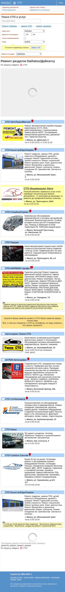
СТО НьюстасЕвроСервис (19, 150)
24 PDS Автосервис (16, 360)
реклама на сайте (16, 577)
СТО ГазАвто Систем (16, 455)
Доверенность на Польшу (39, 10)
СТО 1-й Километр (15, 399)
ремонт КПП (26, 26)
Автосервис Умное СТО (18, 334)
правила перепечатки (42, 577)
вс (34, 34)
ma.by (5, 2)
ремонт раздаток (43, 26)
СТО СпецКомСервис (17, 212)
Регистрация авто (9, 10)
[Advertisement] (32, 559)
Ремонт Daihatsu (9, 26)
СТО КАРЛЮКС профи (17, 268)
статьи (19, 579)
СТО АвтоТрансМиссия (18, 122)
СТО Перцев (12, 242)
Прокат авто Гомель (37, 7)
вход (61, 3)
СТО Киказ (11, 429)
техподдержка (29, 577)
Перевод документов (10, 7)
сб (27, 34)
